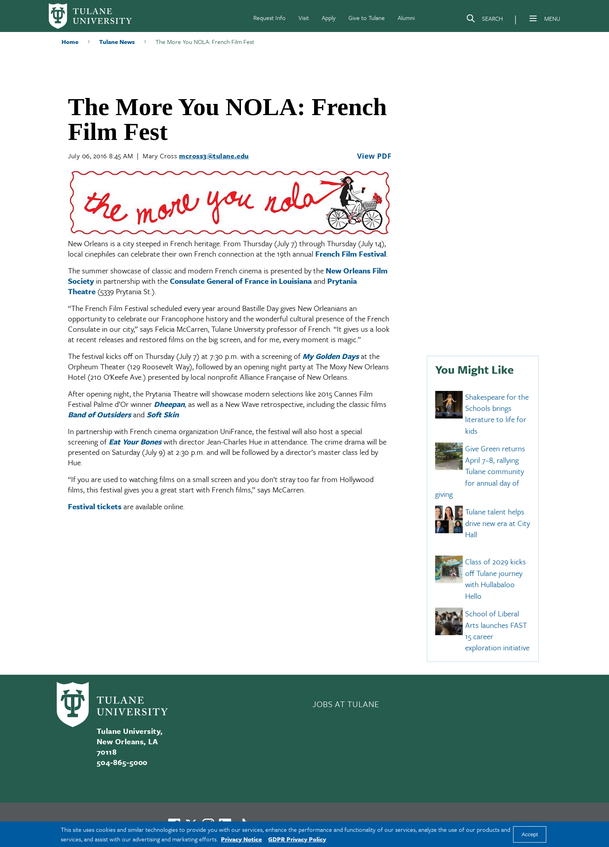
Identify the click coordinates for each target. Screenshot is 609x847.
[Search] (484, 20)
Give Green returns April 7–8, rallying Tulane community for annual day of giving (480, 471)
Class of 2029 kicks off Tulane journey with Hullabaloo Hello (495, 578)
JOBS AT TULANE (345, 704)
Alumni (406, 17)
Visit (304, 17)
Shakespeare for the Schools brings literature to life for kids (497, 413)
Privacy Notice (241, 839)
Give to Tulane (366, 17)
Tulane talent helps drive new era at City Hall (497, 523)
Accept (529, 834)
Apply (329, 17)
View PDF (374, 156)
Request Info (269, 17)
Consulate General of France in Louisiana (241, 280)
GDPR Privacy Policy (297, 839)
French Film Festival (350, 253)
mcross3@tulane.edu (214, 156)
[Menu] (533, 18)
